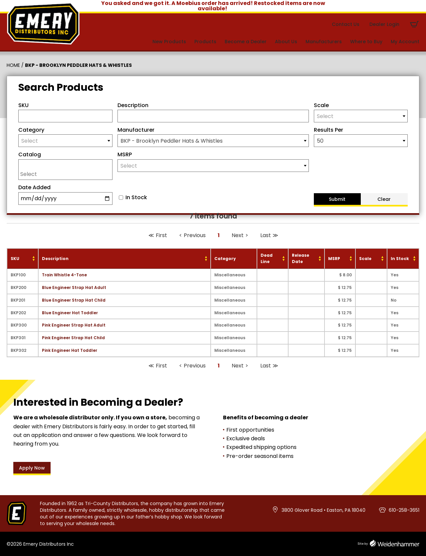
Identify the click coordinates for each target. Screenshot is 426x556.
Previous (195, 235)
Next (238, 235)
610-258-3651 (404, 510)
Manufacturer (135, 130)
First (161, 235)
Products (205, 41)
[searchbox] (67, 174)
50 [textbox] (320, 141)
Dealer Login (384, 24)
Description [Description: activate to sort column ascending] (55, 258)
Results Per (328, 130)
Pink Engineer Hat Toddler (69, 350)
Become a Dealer (246, 41)
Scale (321, 105)
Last (265, 235)
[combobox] (361, 116)
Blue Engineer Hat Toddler (70, 313)
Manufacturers (324, 41)
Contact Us (345, 24)
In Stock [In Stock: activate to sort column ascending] (400, 258)
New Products (169, 41)
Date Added (34, 187)
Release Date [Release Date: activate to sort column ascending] (300, 258)
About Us (286, 41)
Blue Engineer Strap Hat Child (74, 300)
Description (132, 105)
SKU (23, 105)
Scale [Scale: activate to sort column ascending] (365, 258)
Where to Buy (366, 41)
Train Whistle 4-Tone (64, 275)
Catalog (29, 154)
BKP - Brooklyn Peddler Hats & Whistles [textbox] (171, 141)
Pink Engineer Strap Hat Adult (74, 325)
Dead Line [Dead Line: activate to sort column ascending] (267, 258)
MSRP (124, 154)
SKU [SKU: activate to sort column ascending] (15, 258)
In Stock (136, 197)
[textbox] (361, 116)
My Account (405, 41)
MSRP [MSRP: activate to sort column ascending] (334, 258)
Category (31, 130)
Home (13, 65)
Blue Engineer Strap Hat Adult (74, 287)
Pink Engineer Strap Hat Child (73, 338)
